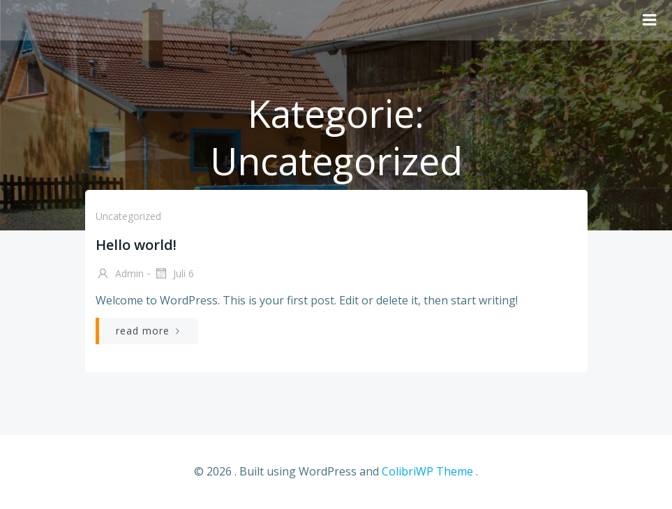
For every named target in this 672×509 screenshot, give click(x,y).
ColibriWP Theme (427, 471)
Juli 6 (174, 274)
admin (120, 274)
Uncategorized (128, 216)
